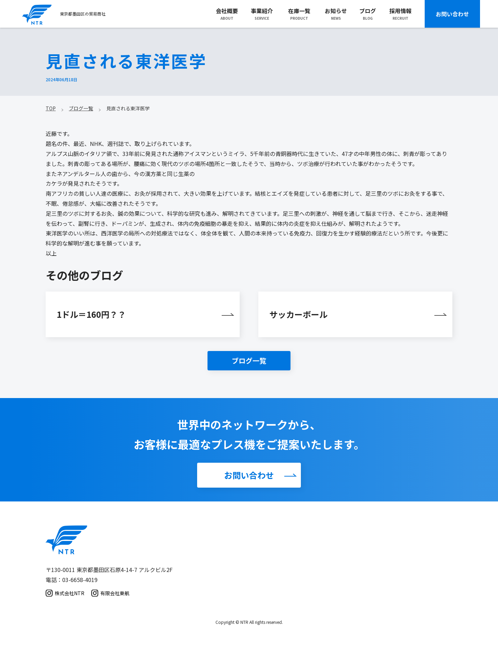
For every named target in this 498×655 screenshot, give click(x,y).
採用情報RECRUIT (400, 14)
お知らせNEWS (336, 14)
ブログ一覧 (249, 361)
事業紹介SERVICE (262, 14)
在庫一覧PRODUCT (299, 14)
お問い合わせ (452, 14)
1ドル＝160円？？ (91, 314)
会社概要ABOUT (227, 14)
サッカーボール (298, 314)
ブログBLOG (367, 14)
